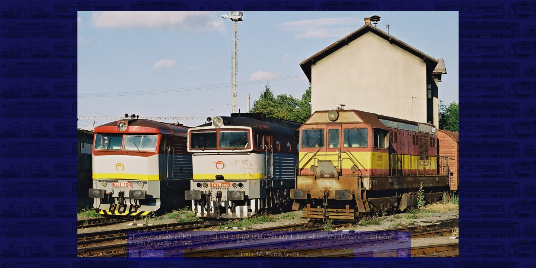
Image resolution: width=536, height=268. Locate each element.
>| (403, 254)
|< (134, 254)
